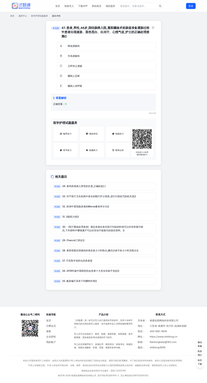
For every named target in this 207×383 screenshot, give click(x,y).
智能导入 (69, 5)
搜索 (48, 331)
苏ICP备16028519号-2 (108, 375)
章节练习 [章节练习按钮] (65, 150)
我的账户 (51, 342)
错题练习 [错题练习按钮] (118, 133)
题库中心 (23, 16)
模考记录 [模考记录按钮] (118, 150)
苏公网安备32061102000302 (135, 375)
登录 (190, 5)
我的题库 (110, 5)
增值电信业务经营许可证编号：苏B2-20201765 (103, 370)
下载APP (82, 5)
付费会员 (51, 325)
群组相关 (96, 5)
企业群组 (51, 336)
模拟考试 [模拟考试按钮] (92, 133)
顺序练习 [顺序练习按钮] (65, 133)
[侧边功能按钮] (199, 353)
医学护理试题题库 (39, 16)
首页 (57, 5)
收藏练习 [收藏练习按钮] (92, 150)
